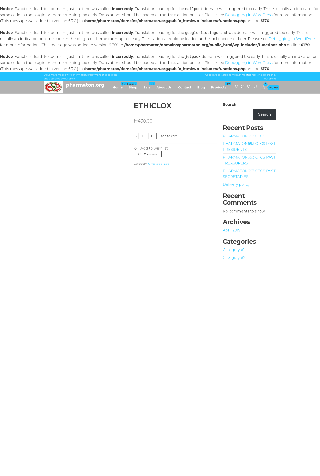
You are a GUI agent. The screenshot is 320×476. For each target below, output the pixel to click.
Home (119, 85)
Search (229, 104)
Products (220, 85)
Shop (133, 87)
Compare (150, 154)
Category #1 (233, 250)
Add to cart (169, 136)
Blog (201, 87)
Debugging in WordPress (249, 15)
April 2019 (231, 230)
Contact (184, 87)
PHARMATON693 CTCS (244, 136)
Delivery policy (236, 184)
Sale (148, 85)
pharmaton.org (85, 85)
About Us (164, 87)
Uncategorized (158, 163)
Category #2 (234, 257)
